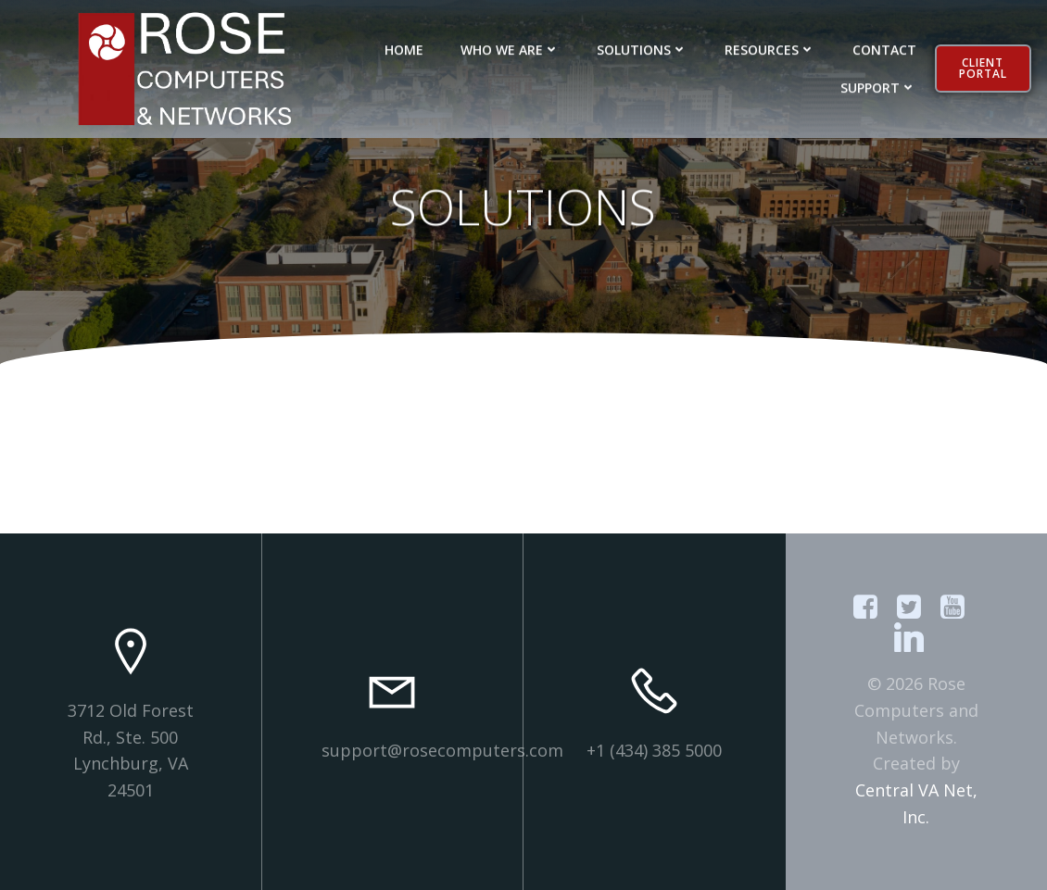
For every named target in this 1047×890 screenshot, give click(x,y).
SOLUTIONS (642, 47)
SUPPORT (878, 85)
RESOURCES (770, 47)
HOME (404, 47)
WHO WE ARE (510, 47)
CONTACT (884, 47)
